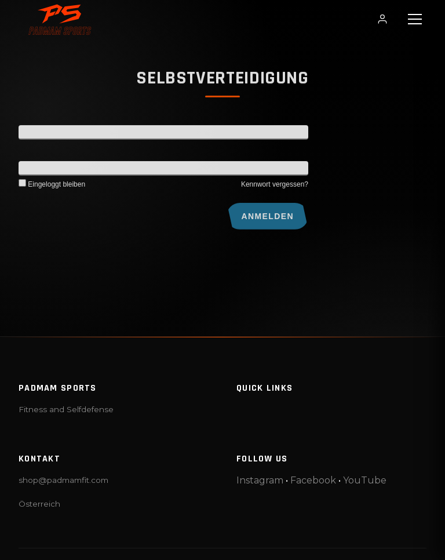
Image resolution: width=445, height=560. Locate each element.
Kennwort (36, 171)
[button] (414, 19)
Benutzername (45, 135)
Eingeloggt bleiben (52, 188)
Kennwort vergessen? (274, 188)
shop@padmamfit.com (63, 480)
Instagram (259, 480)
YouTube (364, 480)
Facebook (313, 480)
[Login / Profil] (382, 19)
